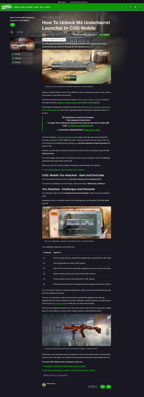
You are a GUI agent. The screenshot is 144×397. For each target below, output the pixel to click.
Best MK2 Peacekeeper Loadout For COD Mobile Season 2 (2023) (69, 370)
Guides (22, 7)
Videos (47, 7)
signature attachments (65, 137)
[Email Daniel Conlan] (108, 387)
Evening (17, 62)
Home (44, 17)
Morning (17, 54)
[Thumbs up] (12, 25)
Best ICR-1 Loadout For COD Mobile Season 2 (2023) (64, 366)
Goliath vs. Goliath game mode (69, 103)
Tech (42, 7)
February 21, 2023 (92, 130)
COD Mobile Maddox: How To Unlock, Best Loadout (64, 170)
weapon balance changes (92, 100)
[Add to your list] (12, 32)
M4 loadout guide (59, 303)
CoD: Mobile (58, 17)
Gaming (29, 7)
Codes (36, 7)
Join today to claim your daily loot (78, 2)
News (16, 7)
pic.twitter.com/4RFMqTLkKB (80, 126)
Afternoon (18, 58)
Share (20, 32)
